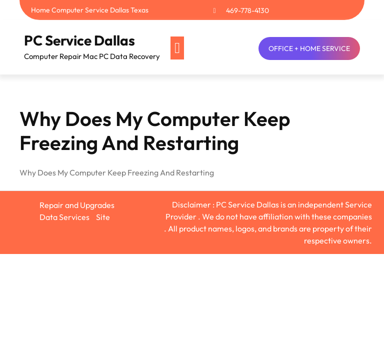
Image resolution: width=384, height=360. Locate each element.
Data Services (65, 217)
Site (103, 217)
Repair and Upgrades (77, 205)
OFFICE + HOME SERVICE (309, 48)
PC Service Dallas (79, 40)
